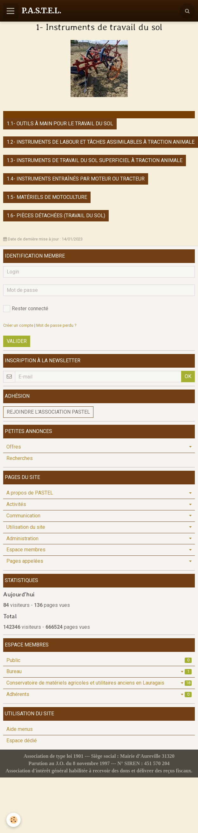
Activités (16, 504)
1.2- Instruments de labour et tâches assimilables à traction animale (101, 142)
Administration (22, 538)
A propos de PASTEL (29, 493)
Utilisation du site (25, 527)
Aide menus (19, 729)
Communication (23, 516)
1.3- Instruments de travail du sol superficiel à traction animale (94, 160)
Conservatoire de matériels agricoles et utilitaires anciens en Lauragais (99, 683)
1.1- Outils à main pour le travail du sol (60, 124)
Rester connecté (25, 308)
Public (99, 660)
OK (188, 376)
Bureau (99, 671)
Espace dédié (21, 741)
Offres (13, 447)
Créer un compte (18, 325)
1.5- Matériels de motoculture (47, 197)
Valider (17, 341)
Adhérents (99, 694)
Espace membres (25, 550)
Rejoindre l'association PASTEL (48, 412)
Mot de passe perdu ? (56, 325)
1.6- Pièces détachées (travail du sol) (56, 216)
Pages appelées (24, 561)
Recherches (19, 458)
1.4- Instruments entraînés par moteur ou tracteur (76, 179)
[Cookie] (13, 820)
